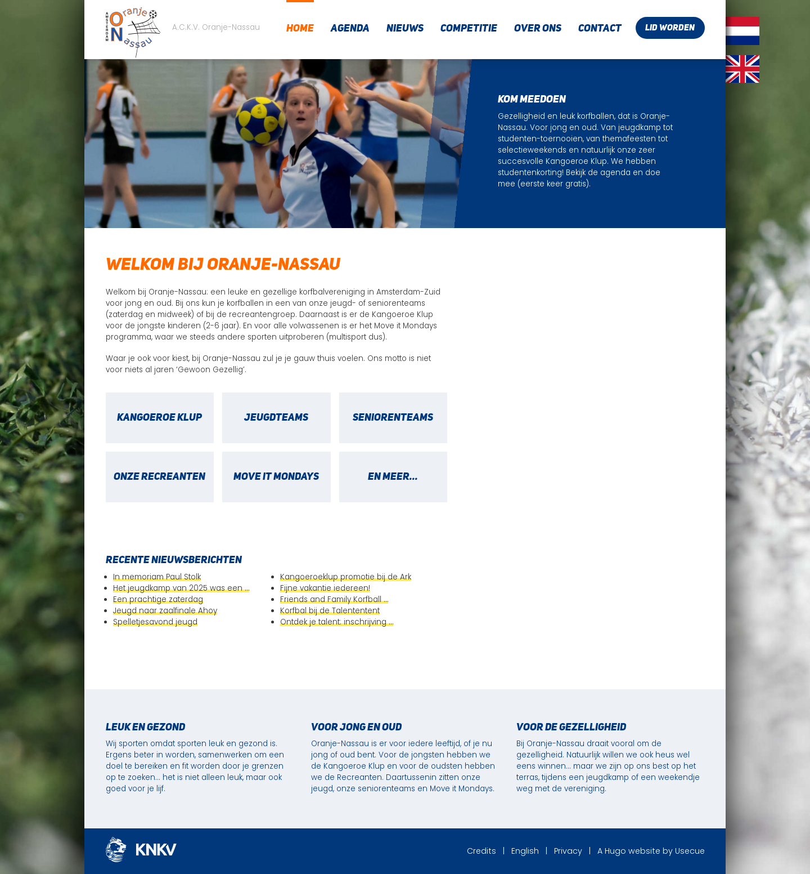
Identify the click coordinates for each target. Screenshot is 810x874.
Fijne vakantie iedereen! (325, 588)
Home (300, 29)
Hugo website (632, 851)
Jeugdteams (276, 418)
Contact (600, 29)
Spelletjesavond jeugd (155, 622)
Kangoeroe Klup (159, 418)
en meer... (393, 477)
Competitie (468, 29)
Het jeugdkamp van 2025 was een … (181, 588)
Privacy (568, 851)
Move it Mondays (276, 477)
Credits (481, 851)
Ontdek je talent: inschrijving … (336, 622)
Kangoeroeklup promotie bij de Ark (345, 577)
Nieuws (405, 29)
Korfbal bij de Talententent (330, 610)
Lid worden (670, 28)
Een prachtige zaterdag (158, 599)
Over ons (537, 29)
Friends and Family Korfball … (334, 599)
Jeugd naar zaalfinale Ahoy (165, 610)
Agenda (350, 29)
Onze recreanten (159, 477)
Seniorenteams (393, 418)
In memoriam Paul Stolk (157, 577)
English (525, 851)
